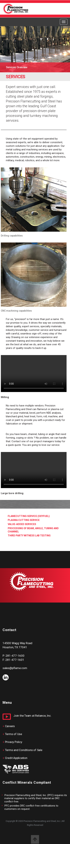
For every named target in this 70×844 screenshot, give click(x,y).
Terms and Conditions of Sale (23, 750)
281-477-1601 (14, 659)
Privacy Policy (13, 742)
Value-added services (22, 524)
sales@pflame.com (15, 668)
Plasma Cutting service (24, 520)
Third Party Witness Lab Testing (29, 535)
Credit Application (16, 758)
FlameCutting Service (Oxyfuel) (29, 516)
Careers (10, 726)
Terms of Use (13, 734)
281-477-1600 (15, 655)
